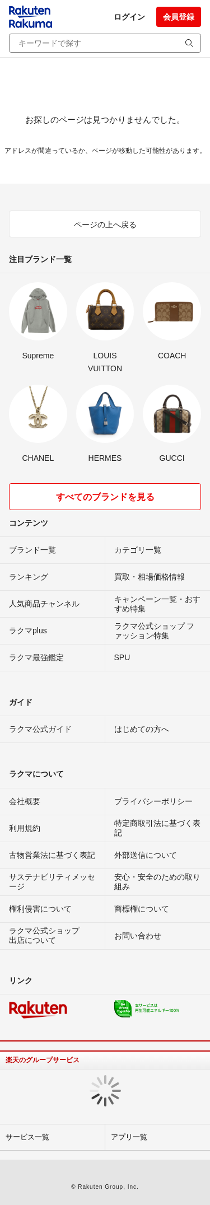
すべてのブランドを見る (105, 497)
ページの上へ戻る (105, 224)
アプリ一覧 (129, 1137)
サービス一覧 (27, 1137)
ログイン (129, 16)
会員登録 (178, 16)
